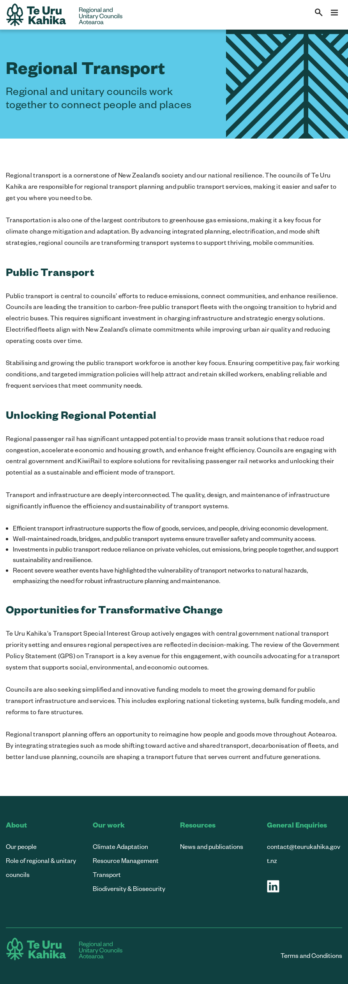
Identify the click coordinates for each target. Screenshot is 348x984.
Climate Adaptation (120, 846)
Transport (107, 874)
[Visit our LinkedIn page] (273, 886)
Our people (21, 846)
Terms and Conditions (311, 955)
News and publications (211, 846)
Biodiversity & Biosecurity (129, 888)
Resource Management (126, 860)
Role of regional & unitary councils (41, 867)
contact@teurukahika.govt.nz (303, 853)
